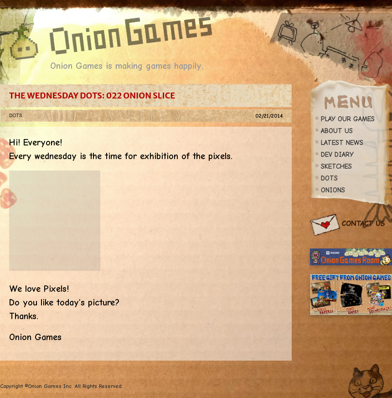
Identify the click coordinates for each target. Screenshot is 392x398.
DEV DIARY (337, 154)
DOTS (15, 115)
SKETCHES (336, 166)
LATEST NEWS (342, 143)
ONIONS (333, 190)
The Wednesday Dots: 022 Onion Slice (92, 95)
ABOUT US (337, 131)
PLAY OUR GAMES (348, 119)
